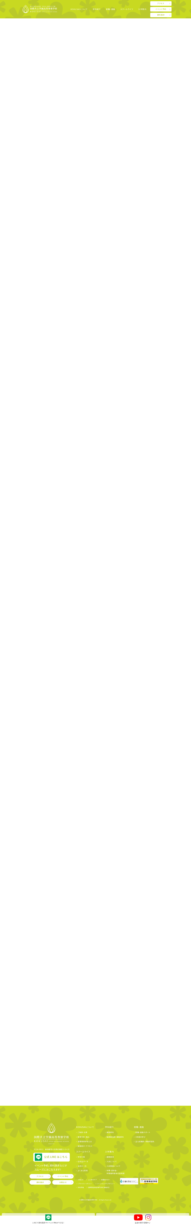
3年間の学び (140, 1137)
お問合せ (63, 1182)
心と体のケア (92, 1180)
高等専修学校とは (85, 1141)
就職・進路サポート (142, 1132)
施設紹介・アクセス (85, 1146)
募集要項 (110, 1157)
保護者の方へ (105, 1180)
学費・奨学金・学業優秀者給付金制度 (116, 1172)
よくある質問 (83, 1170)
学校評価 (81, 1187)
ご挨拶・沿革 (82, 1132)
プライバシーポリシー (85, 1184)
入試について (112, 1161)
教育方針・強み (83, 1137)
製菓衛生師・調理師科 (115, 1137)
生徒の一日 (82, 1166)
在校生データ (83, 1161)
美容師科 (110, 1132)
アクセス (160, 3)
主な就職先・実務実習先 (144, 1141)
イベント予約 (160, 9)
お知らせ (81, 1180)
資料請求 (161, 15)
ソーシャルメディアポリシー (106, 1184)
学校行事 (81, 1157)
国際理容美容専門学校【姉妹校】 (99, 1187)
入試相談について (113, 1166)
